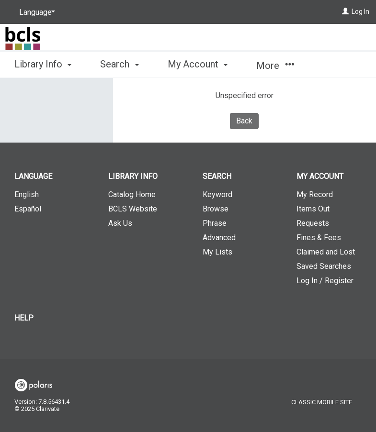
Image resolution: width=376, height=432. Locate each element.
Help (24, 317)
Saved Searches (323, 266)
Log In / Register (324, 280)
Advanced (219, 237)
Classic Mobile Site (321, 402)
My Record (314, 194)
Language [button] (33, 176)
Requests (312, 223)
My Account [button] (198, 64)
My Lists (217, 251)
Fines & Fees (318, 237)
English (26, 194)
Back (244, 120)
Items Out (313, 208)
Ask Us (120, 223)
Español (27, 208)
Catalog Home (132, 194)
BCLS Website (132, 208)
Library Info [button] (42, 64)
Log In (360, 11)
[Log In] (345, 11)
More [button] (275, 65)
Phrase (215, 223)
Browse (215, 208)
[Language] (35, 12)
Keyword (217, 194)
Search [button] (119, 64)
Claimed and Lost (325, 251)
